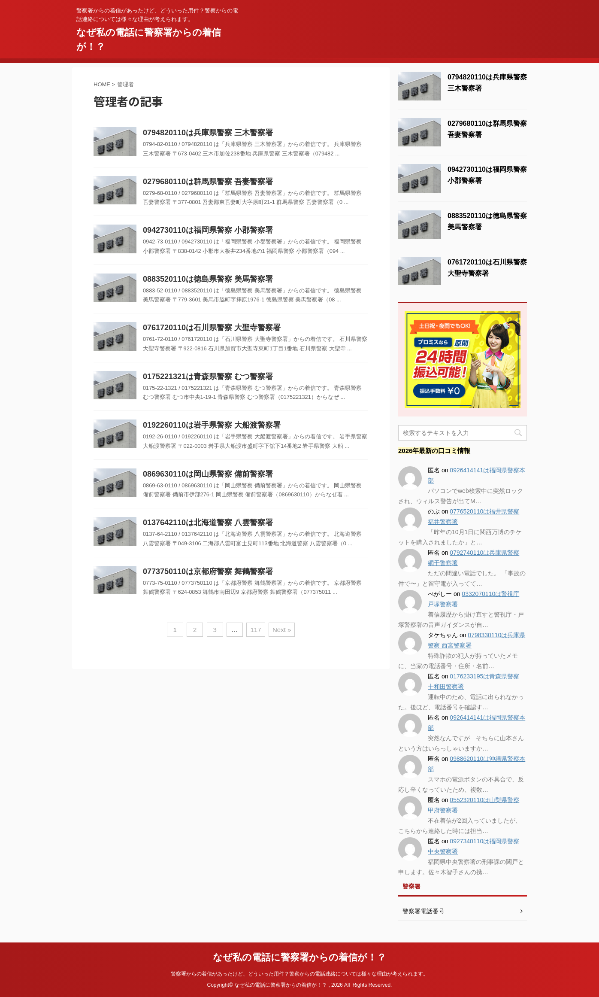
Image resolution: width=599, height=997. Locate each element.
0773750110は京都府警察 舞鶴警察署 (208, 571)
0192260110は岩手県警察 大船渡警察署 (212, 425)
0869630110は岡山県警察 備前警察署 (208, 474)
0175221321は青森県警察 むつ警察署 (208, 376)
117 (255, 629)
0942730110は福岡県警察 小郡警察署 (208, 230)
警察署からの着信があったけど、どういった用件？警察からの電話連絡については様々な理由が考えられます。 (299, 974)
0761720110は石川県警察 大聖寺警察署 (212, 327)
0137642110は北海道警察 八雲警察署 (208, 522)
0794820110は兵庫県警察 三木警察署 (208, 132)
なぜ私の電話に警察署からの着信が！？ (299, 957)
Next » (281, 629)
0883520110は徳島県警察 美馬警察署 (208, 279)
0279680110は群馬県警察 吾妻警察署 (208, 181)
